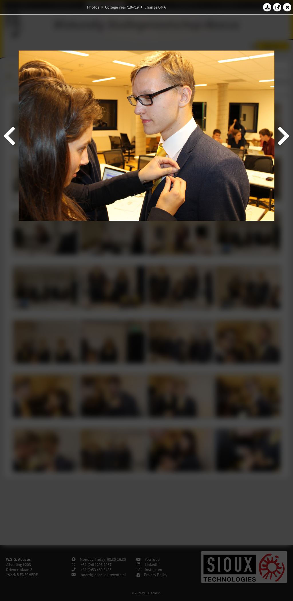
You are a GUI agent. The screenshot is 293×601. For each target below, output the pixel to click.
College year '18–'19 (122, 7)
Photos (93, 7)
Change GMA (155, 7)
